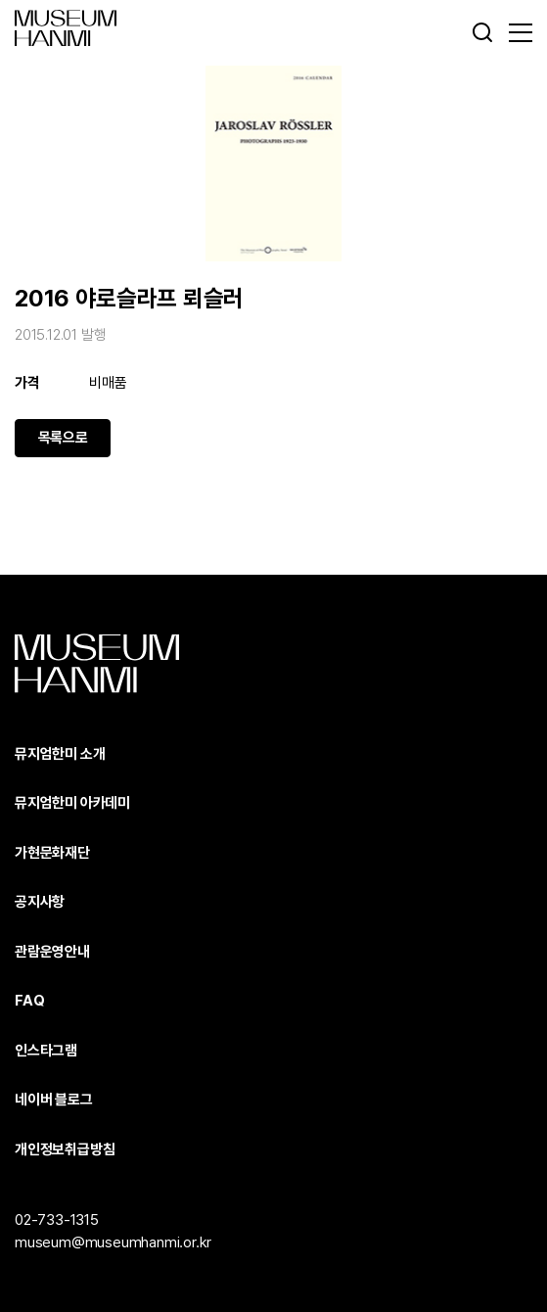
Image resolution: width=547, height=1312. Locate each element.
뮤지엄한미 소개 (60, 754)
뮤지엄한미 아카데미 (72, 803)
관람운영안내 (52, 952)
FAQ (29, 1000)
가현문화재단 (52, 853)
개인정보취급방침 (64, 1149)
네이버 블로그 (54, 1099)
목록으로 (63, 437)
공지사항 (40, 902)
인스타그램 (46, 1050)
